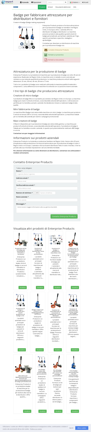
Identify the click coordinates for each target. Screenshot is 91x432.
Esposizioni (36, 2)
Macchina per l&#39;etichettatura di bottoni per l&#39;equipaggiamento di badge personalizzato (23, 378)
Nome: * (19, 171)
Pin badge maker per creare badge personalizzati (42, 372)
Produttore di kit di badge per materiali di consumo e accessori (20, 251)
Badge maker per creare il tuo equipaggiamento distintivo (38, 312)
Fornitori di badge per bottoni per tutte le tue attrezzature (38, 251)
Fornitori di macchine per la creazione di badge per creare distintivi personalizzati (55, 313)
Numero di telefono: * (24, 193)
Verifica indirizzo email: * (25, 185)
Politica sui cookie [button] (36, 429)
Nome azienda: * (22, 197)
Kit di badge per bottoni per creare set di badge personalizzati (57, 373)
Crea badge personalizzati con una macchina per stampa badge (73, 373)
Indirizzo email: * (22, 178)
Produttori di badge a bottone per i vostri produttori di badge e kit (20, 312)
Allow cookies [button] (81, 428)
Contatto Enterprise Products (64, 216)
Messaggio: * (21, 204)
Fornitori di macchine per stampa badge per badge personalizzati (73, 312)
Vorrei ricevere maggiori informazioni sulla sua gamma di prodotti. (47, 209)
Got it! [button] (71, 428)
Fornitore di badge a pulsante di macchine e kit (56, 251)
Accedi (85, 2)
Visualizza (22, 287)
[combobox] (36, 192)
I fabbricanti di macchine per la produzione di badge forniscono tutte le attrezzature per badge (73, 253)
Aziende (24, 2)
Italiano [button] (74, 2)
